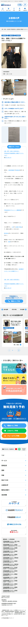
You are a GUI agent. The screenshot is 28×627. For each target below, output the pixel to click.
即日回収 (6, 233)
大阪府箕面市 (11, 170)
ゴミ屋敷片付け (11, 35)
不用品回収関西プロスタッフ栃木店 (10, 570)
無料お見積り (13, 490)
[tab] (12, 350)
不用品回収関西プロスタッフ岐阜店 (10, 590)
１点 (12, 227)
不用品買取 (18, 35)
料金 (13, 475)
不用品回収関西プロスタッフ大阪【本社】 (11, 541)
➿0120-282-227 (7, 157)
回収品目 (13, 465)
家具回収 (18, 170)
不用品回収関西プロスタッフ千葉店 (10, 577)
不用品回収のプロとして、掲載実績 (12, 210)
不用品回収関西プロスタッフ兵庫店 (10, 544)
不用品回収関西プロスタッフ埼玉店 (10, 567)
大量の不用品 (19, 227)
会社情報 (13, 495)
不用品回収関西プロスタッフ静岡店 (10, 587)
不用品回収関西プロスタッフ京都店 (10, 547)
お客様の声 (13, 485)
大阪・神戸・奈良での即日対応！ (12, 151)
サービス (13, 460)
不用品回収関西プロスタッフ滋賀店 (10, 554)
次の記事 (23, 309)
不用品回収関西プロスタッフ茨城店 (10, 580)
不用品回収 (4, 35)
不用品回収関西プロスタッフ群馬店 (10, 574)
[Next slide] (18, 350)
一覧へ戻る (14, 309)
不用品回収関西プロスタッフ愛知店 (10, 584)
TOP (13, 455)
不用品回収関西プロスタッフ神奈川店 (10, 564)
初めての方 (13, 480)
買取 (9, 241)
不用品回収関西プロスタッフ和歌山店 (10, 557)
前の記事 (4, 309)
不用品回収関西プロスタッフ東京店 (10, 561)
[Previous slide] (9, 350)
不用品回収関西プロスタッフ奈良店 (10, 551)
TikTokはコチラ (23, 449)
